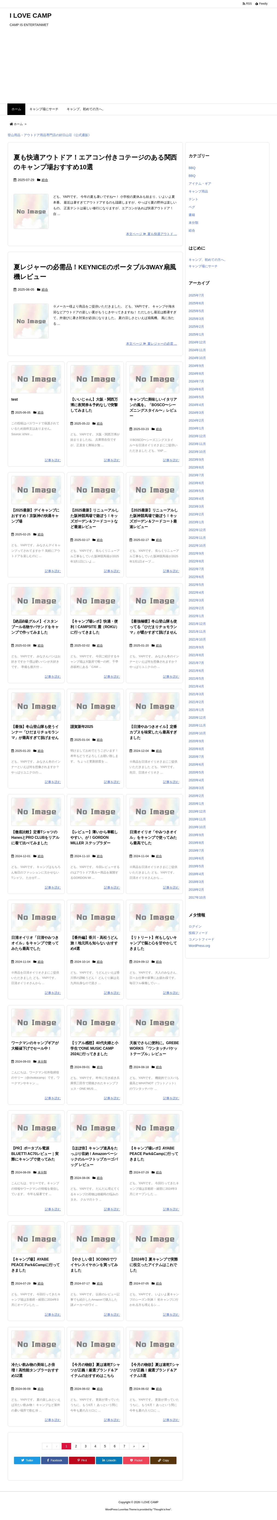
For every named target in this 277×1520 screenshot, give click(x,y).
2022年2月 (196, 608)
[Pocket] (136, 1460)
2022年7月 (196, 569)
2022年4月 (196, 592)
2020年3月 (196, 788)
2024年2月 (196, 420)
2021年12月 (197, 624)
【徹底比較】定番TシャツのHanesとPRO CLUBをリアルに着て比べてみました (35, 837)
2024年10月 (197, 358)
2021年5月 (196, 678)
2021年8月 (196, 655)
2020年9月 (196, 741)
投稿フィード (198, 933)
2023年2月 (196, 514)
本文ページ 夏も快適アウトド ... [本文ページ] (151, 234)
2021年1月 (196, 710)
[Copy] (163, 1460)
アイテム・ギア (200, 183)
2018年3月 (196, 882)
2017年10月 (197, 897)
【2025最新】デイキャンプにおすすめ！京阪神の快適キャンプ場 (35, 515)
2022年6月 (196, 577)
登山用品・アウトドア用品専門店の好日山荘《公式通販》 (49, 135)
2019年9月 (196, 835)
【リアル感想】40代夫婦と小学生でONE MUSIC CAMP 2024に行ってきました (94, 1048)
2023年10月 (197, 452)
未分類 (42, 1061)
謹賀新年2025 (81, 727)
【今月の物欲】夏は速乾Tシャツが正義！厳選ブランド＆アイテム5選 (154, 1370)
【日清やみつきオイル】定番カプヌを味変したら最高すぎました (153, 732)
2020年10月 (197, 733)
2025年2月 (196, 326)
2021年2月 (196, 702)
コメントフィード (201, 939)
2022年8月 (196, 561)
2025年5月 (196, 311)
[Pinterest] (82, 1460)
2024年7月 (196, 381)
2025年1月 (196, 334)
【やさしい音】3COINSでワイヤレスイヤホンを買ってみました (94, 1264)
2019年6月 (196, 858)
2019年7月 (196, 850)
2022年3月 (196, 600)
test (14, 399)
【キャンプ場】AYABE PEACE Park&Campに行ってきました (35, 1264)
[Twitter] (27, 1460)
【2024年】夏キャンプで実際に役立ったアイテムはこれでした (154, 1264)
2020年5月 (196, 772)
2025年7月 (196, 295)
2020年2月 (196, 796)
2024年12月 (197, 342)
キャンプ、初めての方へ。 (208, 259)
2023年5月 (196, 491)
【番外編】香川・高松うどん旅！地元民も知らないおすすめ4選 (94, 943)
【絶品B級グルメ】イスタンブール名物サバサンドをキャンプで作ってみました (35, 626)
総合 (45, 180)
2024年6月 (196, 389)
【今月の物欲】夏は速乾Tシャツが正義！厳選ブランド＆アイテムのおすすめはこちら (95, 1370)
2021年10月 (197, 639)
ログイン (195, 926)
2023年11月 (197, 444)
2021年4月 (196, 686)
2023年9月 (196, 459)
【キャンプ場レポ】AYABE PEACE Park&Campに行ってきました (154, 1153)
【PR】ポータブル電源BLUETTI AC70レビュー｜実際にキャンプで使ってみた (34, 1153)
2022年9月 (196, 553)
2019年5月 (196, 866)
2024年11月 (197, 350)
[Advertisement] (138, 69)
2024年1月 (196, 428)
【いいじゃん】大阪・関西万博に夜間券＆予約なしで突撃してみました (94, 404)
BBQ (192, 168)
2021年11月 (197, 631)
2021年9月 (196, 647)
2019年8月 (196, 843)
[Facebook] (54, 1460)
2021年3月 (196, 694)
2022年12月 (197, 530)
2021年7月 (196, 663)
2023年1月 (196, 522)
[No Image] (36, 379)
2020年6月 (196, 764)
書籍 (192, 215)
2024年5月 (196, 397)
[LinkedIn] (109, 1460)
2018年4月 (196, 874)
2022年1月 (196, 616)
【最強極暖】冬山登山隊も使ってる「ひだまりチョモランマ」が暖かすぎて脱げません (153, 626)
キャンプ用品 (198, 191)
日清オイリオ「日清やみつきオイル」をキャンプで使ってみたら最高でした (35, 943)
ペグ (192, 207)
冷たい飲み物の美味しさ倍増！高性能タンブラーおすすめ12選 (35, 1370)
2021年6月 (196, 670)
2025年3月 (196, 319)
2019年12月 (197, 811)
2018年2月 (196, 889)
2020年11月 (197, 725)
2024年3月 (196, 412)
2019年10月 (197, 827)
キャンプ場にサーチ (203, 266)
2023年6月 (196, 483)
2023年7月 (196, 475)
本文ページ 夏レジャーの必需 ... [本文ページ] (151, 343)
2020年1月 (196, 803)
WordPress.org (199, 946)
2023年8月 (196, 467)
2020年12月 (197, 717)
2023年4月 (196, 498)
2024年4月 (196, 405)
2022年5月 (196, 584)
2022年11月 (197, 538)
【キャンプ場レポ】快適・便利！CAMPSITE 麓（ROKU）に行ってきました (94, 626)
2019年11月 (197, 819)
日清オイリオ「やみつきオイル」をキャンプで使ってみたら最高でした (153, 837)
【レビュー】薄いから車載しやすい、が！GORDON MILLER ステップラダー (94, 837)
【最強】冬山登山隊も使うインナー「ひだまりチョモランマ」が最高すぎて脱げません (35, 732)
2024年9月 (196, 366)
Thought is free (162, 1509)
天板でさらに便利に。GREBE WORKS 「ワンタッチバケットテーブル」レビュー (154, 1048)
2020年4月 (196, 780)
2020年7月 (196, 757)
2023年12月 (197, 436)
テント (193, 199)
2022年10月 (197, 545)
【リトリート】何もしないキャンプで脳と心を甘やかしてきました (153, 943)
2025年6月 (196, 303)
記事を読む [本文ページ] (53, 460)
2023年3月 (196, 506)
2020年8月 (196, 749)
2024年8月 (196, 373)
